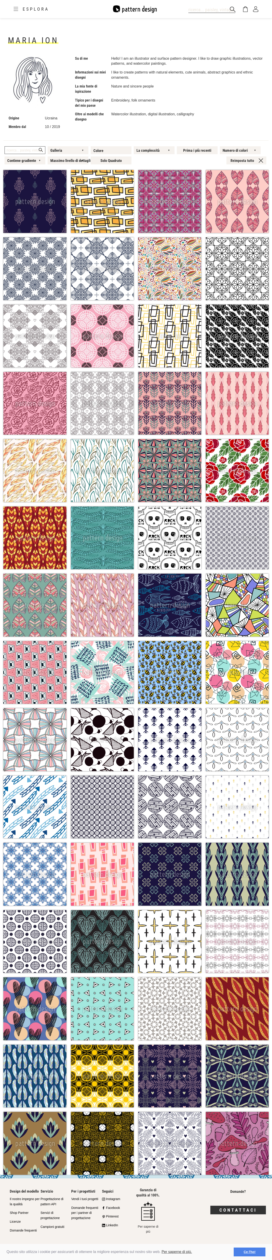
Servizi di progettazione (50, 1215)
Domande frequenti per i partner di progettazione (84, 1213)
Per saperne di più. (177, 1252)
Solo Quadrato (111, 160)
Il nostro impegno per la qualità (25, 1201)
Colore (98, 150)
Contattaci (238, 1210)
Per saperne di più (148, 1217)
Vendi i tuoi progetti (84, 1199)
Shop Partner (19, 1213)
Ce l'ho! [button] (249, 1252)
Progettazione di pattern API (52, 1201)
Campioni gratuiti (52, 1227)
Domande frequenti (23, 1230)
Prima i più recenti (197, 150)
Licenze (15, 1221)
